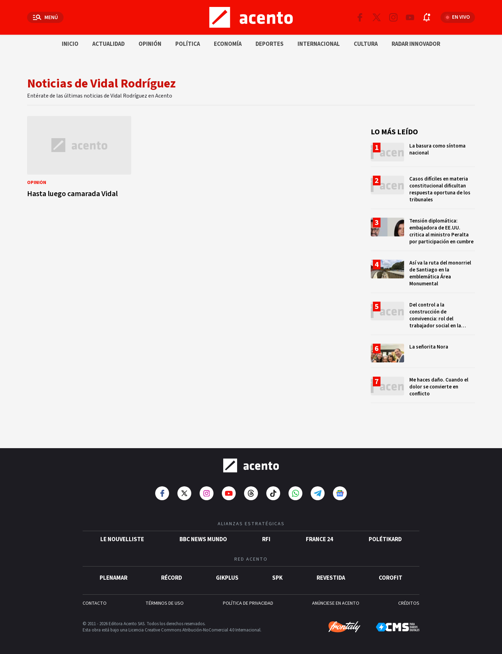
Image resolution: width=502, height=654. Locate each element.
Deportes (270, 44)
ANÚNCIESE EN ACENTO (335, 603)
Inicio (70, 44)
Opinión (150, 44)
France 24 (319, 539)
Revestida (331, 578)
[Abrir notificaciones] (426, 17)
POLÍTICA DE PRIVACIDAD (248, 603)
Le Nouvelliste (122, 539)
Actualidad (108, 44)
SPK (277, 578)
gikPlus (227, 578)
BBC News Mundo (203, 539)
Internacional (319, 44)
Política (187, 44)
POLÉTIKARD (385, 539)
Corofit (390, 578)
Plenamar (113, 578)
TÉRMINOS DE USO (164, 603)
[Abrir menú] (45, 17)
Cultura (366, 44)
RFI (266, 539)
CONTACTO (95, 603)
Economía (228, 44)
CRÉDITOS (408, 603)
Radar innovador (416, 44)
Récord (171, 578)
